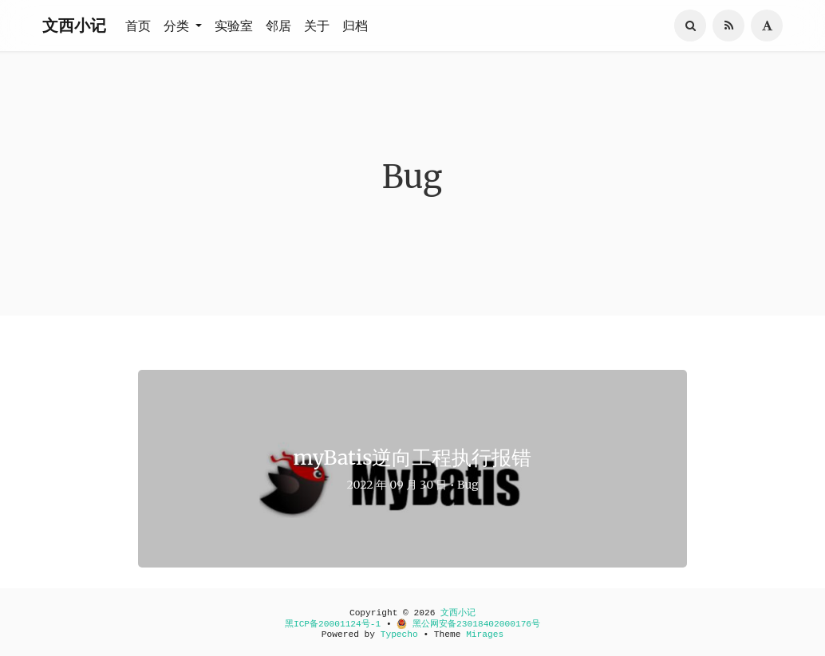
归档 (355, 25)
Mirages (484, 634)
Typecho (399, 634)
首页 (138, 25)
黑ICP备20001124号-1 (333, 624)
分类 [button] (178, 25)
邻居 (278, 25)
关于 (317, 25)
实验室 (234, 25)
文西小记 (74, 25)
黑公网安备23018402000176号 (468, 624)
